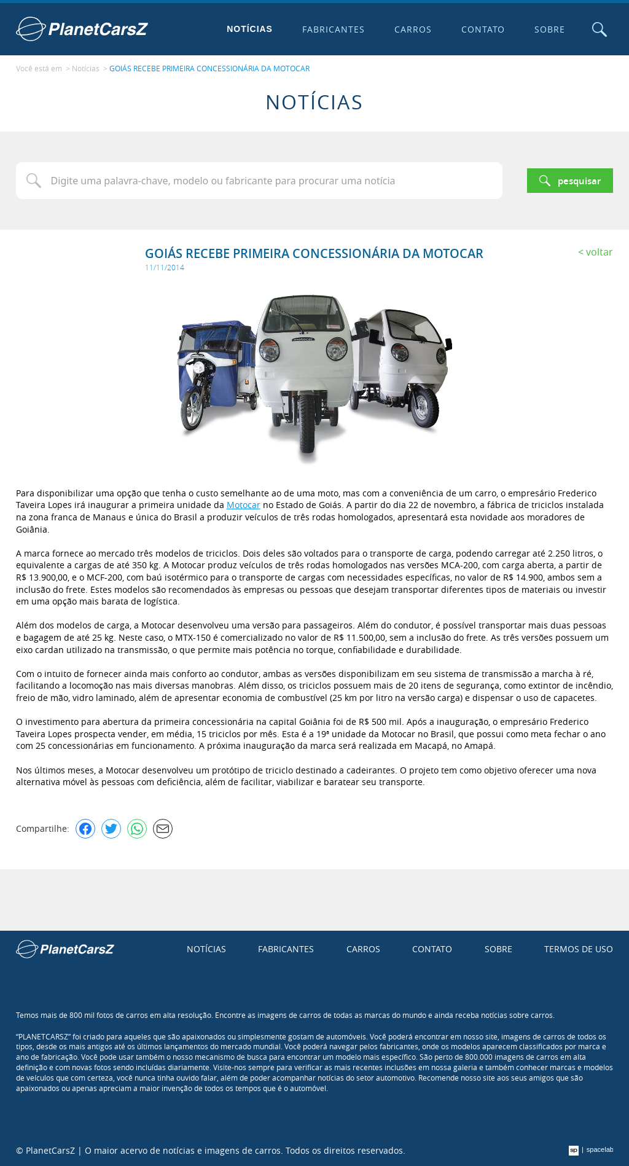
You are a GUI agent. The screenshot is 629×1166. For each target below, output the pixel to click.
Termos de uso (578, 949)
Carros (413, 29)
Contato (483, 29)
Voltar (599, 252)
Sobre (549, 29)
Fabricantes (333, 29)
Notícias (250, 29)
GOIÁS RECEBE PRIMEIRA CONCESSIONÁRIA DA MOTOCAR (209, 68)
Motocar (243, 505)
